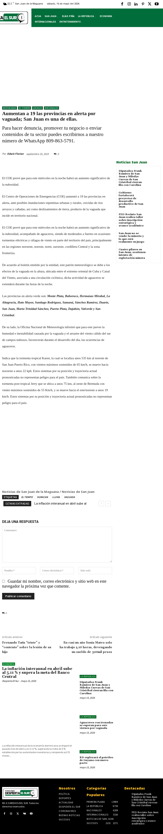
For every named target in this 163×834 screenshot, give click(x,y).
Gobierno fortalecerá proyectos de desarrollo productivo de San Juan (131, 199)
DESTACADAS (9, 108)
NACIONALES (51, 108)
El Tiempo (24, 108)
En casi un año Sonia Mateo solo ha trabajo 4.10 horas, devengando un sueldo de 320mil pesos (86, 647)
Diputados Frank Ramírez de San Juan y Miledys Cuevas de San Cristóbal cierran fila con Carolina (130, 178)
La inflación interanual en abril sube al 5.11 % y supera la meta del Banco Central (37, 673)
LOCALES (37, 108)
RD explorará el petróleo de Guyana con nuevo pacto (96, 760)
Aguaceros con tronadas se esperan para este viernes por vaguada (96, 725)
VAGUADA (69, 497)
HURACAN (42, 497)
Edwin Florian (15, 154)
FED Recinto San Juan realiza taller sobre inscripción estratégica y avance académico (131, 220)
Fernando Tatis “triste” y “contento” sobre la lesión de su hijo (26, 647)
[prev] (101, 503)
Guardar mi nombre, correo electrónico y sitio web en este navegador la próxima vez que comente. (54, 583)
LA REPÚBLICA (88, 676)
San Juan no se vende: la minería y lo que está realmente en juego (131, 237)
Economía (8, 664)
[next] (108, 503)
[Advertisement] (81, 70)
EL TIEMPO (27, 497)
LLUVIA (56, 497)
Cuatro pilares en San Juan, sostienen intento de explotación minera (132, 254)
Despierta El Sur (10, 680)
